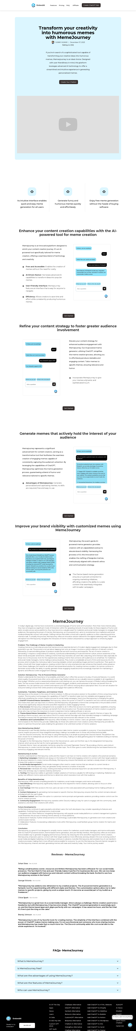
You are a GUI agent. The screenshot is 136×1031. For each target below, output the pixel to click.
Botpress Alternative (73, 1021)
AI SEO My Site (55, 1021)
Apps (51, 1008)
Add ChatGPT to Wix (95, 1024)
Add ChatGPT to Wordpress (98, 1021)
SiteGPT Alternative (72, 1008)
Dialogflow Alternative (73, 1027)
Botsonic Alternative (73, 1014)
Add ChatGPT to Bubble (96, 1014)
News (51, 1011)
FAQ (67, 5)
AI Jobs (52, 1017)
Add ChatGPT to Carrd (95, 1027)
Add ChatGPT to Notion (96, 1017)
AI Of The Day (54, 1005)
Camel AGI (120, 1026)
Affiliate (76, 5)
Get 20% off (27, 1025)
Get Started (68, 316)
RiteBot (119, 1011)
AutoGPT (119, 1005)
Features (53, 5)
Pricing (61, 5)
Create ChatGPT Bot (91, 5)
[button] (68, 961)
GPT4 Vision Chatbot (120, 1022)
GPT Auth (53, 1029)
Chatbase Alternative (73, 1005)
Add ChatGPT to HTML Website (99, 1005)
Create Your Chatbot (68, 82)
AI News (119, 1008)
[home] (38, 5)
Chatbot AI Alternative (73, 1024)
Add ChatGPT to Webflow (97, 1011)
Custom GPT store (54, 1025)
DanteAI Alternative (72, 1011)
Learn (51, 1014)
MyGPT (119, 1014)
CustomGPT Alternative (74, 1017)
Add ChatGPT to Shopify (96, 1008)
